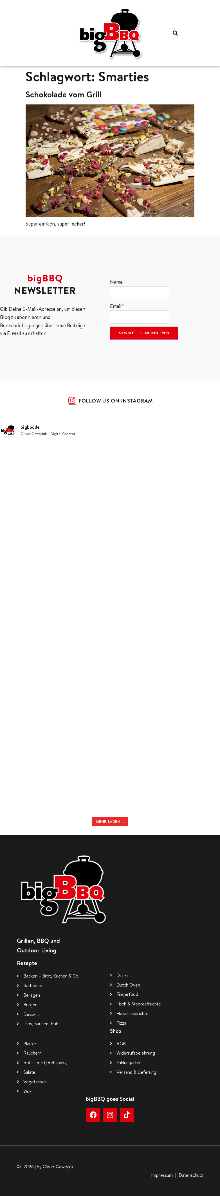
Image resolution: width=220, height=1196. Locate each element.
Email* (139, 313)
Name (139, 288)
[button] (175, 33)
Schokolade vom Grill (63, 94)
